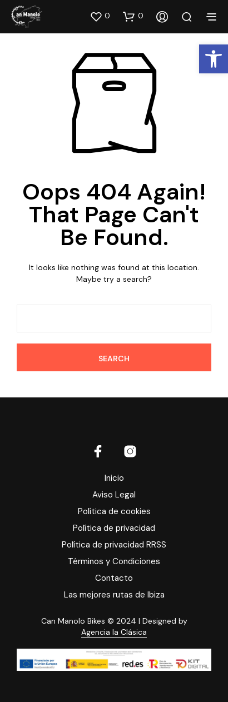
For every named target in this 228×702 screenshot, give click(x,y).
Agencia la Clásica (114, 632)
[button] (100, 16)
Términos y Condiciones (114, 561)
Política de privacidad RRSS (114, 544)
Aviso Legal (114, 494)
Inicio (114, 478)
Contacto (114, 578)
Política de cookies (114, 511)
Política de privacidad (114, 528)
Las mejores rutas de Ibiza (114, 594)
